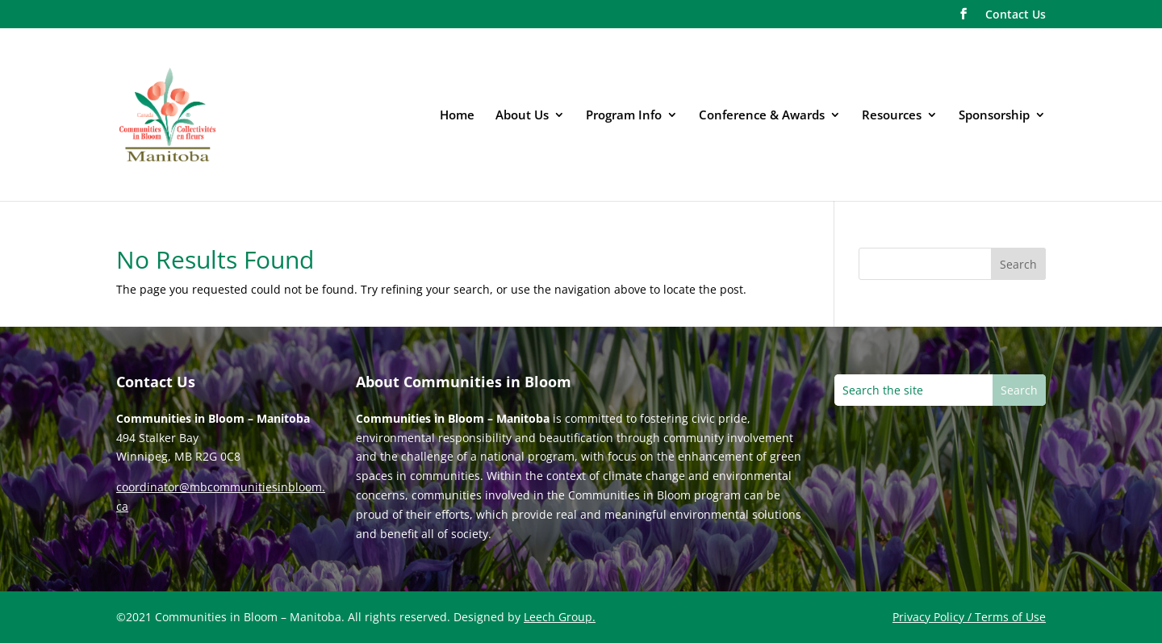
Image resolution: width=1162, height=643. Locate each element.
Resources (892, 116)
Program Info (624, 116)
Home (457, 116)
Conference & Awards (762, 116)
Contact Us (1015, 15)
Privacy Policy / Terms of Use (969, 616)
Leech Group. (560, 616)
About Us (522, 116)
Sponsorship (994, 116)
